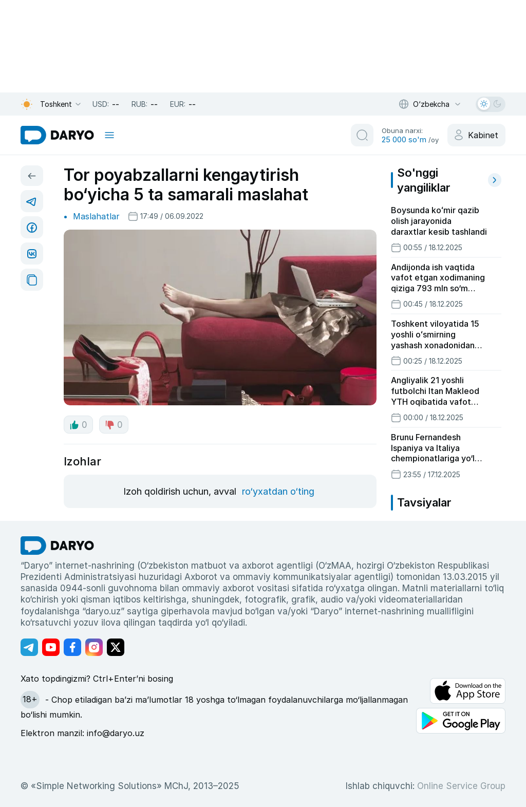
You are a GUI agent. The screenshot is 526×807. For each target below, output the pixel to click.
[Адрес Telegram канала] (29, 647)
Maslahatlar (96, 216)
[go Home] (57, 545)
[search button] (362, 135)
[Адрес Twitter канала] (115, 647)
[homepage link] (57, 135)
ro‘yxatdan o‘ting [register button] (278, 491)
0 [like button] (78, 425)
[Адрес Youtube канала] (51, 647)
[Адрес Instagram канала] (94, 647)
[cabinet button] (476, 135)
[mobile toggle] (109, 135)
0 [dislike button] (114, 425)
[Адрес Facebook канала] (72, 647)
